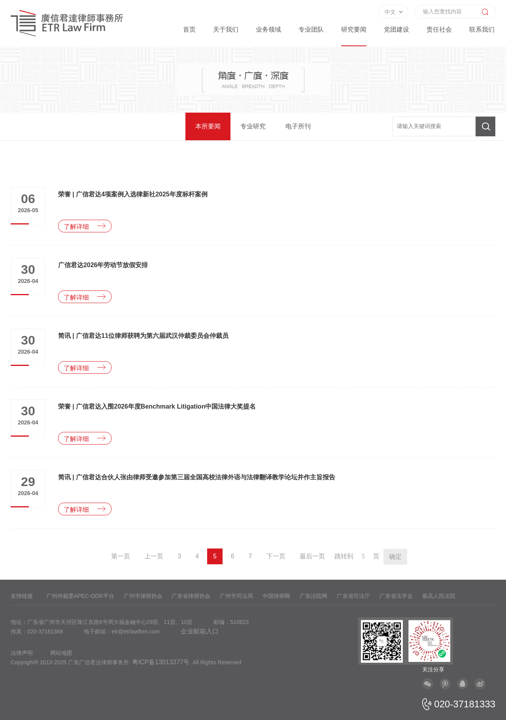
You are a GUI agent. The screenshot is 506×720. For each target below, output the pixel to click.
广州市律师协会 (143, 596)
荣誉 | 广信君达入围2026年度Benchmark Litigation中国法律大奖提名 (157, 406)
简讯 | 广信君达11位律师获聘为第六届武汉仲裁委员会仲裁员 (143, 335)
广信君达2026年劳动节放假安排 (103, 265)
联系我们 (482, 29)
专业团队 (311, 29)
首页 (189, 29)
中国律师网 (276, 596)
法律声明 (22, 653)
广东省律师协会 (191, 596)
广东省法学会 (396, 596)
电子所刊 (298, 126)
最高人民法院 (438, 596)
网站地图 (61, 653)
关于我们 (225, 29)
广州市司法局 (236, 596)
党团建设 (396, 29)
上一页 (153, 556)
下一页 (275, 556)
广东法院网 (313, 596)
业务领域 (268, 29)
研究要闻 (353, 29)
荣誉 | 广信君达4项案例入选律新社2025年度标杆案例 (133, 194)
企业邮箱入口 (200, 631)
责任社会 (439, 29)
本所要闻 (208, 126)
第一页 (120, 556)
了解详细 (76, 226)
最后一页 (312, 556)
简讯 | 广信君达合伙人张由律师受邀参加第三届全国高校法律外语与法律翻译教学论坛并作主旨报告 (196, 477)
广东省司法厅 (353, 596)
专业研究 (253, 126)
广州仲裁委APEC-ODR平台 (80, 596)
